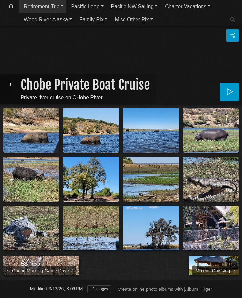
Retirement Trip (41, 6)
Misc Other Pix (132, 19)
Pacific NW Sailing (132, 6)
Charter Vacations (185, 6)
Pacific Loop (85, 6)
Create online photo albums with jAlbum (158, 289)
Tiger (207, 289)
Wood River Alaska (46, 19)
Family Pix (91, 19)
